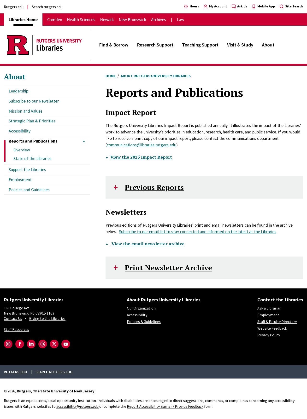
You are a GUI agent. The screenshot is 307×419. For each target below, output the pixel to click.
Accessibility (19, 131)
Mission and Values (25, 111)
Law (180, 19)
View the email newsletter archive (147, 244)
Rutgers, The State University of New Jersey (55, 391)
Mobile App (263, 6)
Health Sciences (81, 19)
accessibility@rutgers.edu (77, 406)
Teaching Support (200, 45)
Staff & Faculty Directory (277, 321)
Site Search (291, 6)
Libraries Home (23, 19)
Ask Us (239, 6)
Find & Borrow (113, 45)
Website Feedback (272, 328)
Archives (158, 19)
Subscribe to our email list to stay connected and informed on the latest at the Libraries (197, 231)
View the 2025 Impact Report (141, 157)
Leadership (18, 91)
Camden (54, 19)
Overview (21, 150)
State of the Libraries (32, 158)
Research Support (155, 45)
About (268, 45)
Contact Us (13, 318)
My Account (215, 6)
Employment (20, 179)
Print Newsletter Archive (168, 267)
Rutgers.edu (14, 6)
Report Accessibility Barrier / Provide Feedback (165, 406)
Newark (107, 19)
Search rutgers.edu (47, 6)
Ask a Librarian (269, 308)
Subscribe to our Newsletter (34, 101)
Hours (191, 6)
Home (111, 75)
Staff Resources (16, 329)
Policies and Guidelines (29, 189)
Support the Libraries (27, 169)
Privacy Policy (268, 335)
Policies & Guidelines (144, 321)
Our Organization (141, 308)
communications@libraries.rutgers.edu (141, 145)
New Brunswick (132, 19)
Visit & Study (240, 45)
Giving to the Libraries (47, 318)
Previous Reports (154, 187)
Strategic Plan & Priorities (32, 121)
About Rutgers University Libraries (156, 75)
